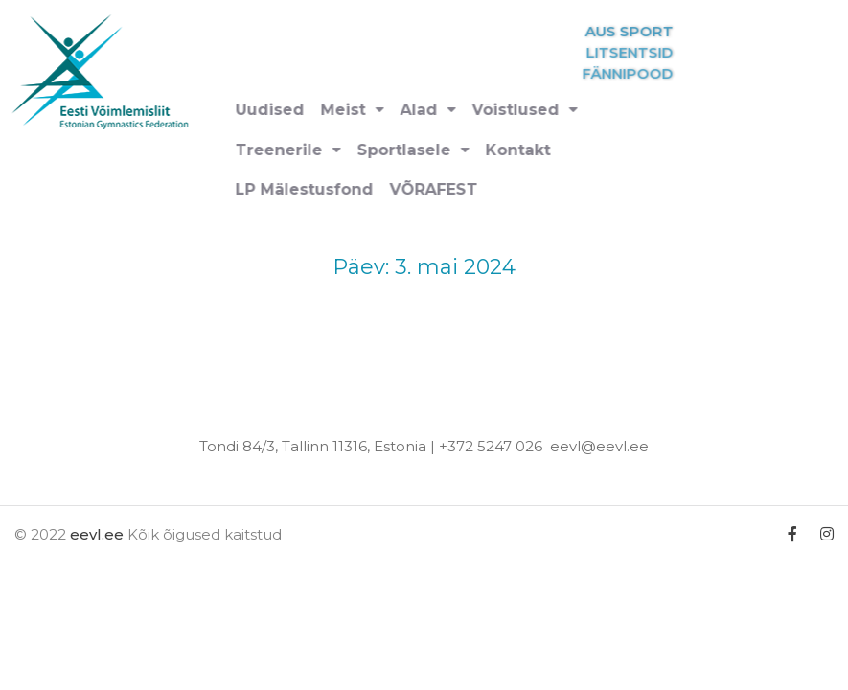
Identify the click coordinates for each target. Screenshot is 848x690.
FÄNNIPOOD (658, 73)
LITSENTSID (660, 52)
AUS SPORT (660, 31)
